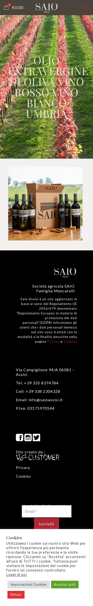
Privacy (53, 341)
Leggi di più (16, 574)
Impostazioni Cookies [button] (28, 584)
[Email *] (46, 511)
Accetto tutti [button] (65, 584)
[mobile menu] (86, 7)
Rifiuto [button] (16, 595)
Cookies (70, 341)
